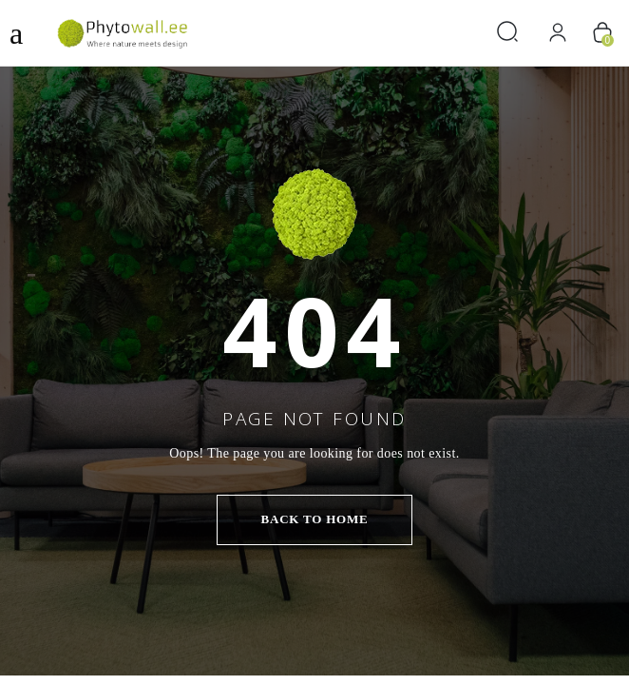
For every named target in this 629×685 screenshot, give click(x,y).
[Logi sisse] (557, 32)
